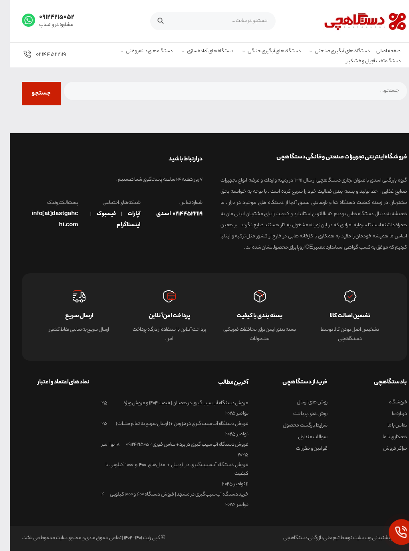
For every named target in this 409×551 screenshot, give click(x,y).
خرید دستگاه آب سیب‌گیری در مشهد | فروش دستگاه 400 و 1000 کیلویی (169, 494)
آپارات (124, 214)
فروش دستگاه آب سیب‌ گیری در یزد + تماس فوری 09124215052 (177, 444)
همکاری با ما (385, 437)
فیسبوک (96, 214)
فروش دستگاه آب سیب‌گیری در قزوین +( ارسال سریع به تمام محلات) (172, 424)
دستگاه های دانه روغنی (139, 51)
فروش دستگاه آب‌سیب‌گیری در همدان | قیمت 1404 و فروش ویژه (175, 403)
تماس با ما (387, 425)
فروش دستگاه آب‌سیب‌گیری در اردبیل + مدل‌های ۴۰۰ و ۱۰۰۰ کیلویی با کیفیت (166, 469)
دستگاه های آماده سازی (200, 51)
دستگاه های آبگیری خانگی (264, 51)
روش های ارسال (302, 402)
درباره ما (389, 414)
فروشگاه (388, 402)
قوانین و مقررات (302, 448)
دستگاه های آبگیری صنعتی (332, 51)
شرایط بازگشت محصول (295, 425)
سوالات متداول (303, 437)
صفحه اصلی (378, 51)
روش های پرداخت (300, 414)
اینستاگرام (118, 225)
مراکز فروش (385, 448)
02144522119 (34, 54)
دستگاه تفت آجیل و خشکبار (363, 61)
